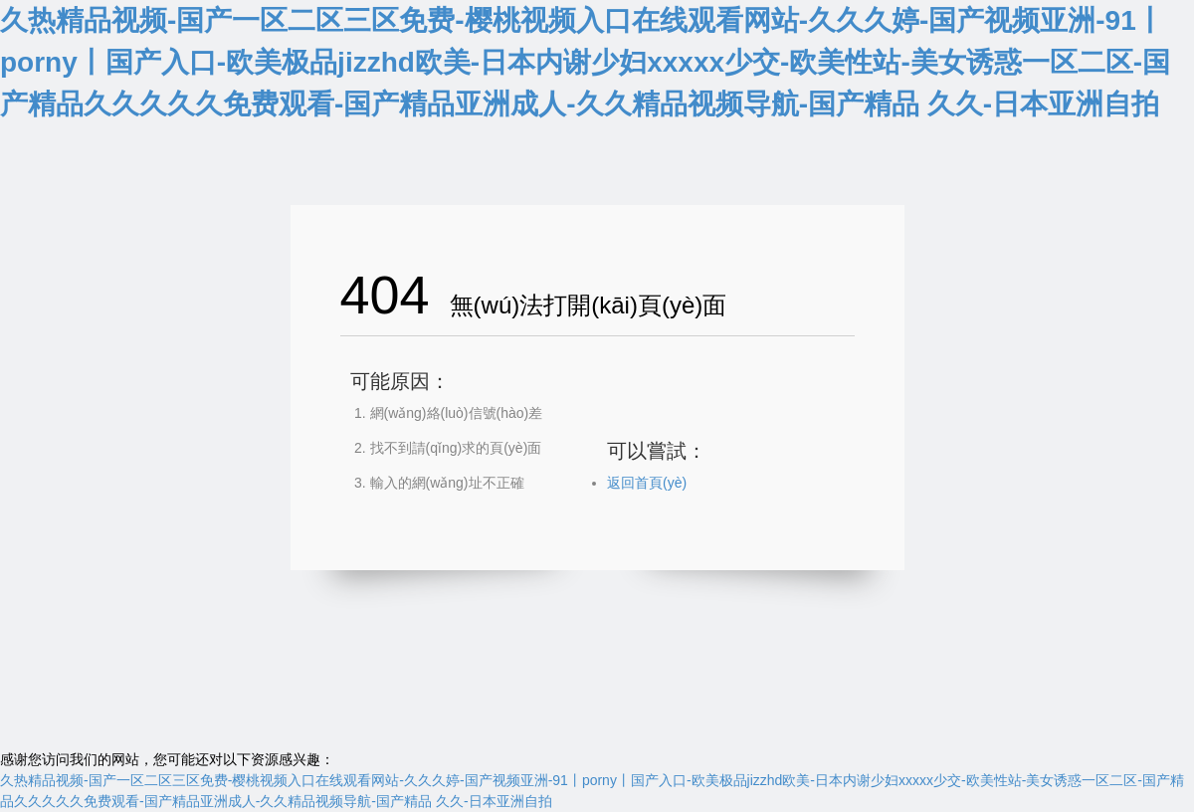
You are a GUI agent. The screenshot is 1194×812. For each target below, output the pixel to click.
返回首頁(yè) (647, 483)
